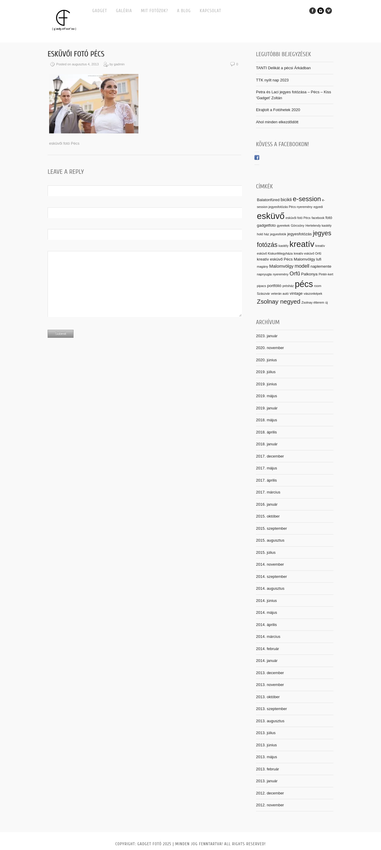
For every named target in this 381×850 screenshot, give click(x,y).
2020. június (266, 360)
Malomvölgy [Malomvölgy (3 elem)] (281, 266)
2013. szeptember (271, 709)
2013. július (266, 733)
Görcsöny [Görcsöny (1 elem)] (298, 225)
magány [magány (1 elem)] (262, 266)
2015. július (266, 552)
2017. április (266, 480)
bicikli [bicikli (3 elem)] (286, 199)
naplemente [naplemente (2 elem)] (320, 266)
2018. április (266, 432)
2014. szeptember (271, 576)
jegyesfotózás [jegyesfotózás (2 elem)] (299, 234)
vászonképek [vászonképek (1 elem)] (313, 293)
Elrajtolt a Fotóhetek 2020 (278, 110)
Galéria (124, 10)
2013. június (266, 745)
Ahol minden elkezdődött (277, 122)
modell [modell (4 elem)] (302, 266)
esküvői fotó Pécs (76, 54)
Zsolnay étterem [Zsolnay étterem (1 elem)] (313, 302)
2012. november (270, 805)
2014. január (266, 660)
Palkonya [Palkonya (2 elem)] (309, 274)
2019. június (266, 384)
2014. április (266, 624)
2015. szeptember (271, 528)
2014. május (266, 612)
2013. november (270, 684)
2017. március (268, 492)
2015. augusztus (270, 540)
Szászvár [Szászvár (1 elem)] (263, 293)
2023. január (266, 336)
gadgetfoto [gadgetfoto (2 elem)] (266, 225)
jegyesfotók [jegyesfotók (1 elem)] (278, 234)
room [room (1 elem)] (317, 286)
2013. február (267, 769)
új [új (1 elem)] (326, 302)
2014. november (270, 564)
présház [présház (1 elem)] (288, 286)
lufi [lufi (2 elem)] (318, 259)
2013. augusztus (270, 721)
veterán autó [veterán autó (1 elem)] (279, 293)
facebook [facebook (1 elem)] (318, 218)
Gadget (99, 10)
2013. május (266, 757)
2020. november (270, 348)
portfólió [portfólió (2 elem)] (274, 285)
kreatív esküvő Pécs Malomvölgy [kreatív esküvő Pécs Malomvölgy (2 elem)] (286, 259)
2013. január (266, 781)
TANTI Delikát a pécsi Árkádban (283, 68)
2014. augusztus (270, 588)
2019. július (266, 372)
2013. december (270, 673)
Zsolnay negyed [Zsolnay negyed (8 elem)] (278, 301)
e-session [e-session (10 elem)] (307, 199)
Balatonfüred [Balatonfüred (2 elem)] (268, 200)
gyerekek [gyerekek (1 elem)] (283, 225)
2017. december (270, 456)
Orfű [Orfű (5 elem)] (295, 274)
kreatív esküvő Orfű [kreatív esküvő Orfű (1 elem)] (307, 253)
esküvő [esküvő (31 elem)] (271, 216)
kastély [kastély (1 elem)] (283, 245)
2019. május (266, 396)
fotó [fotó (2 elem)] (329, 217)
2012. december (270, 793)
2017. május (266, 468)
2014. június (266, 600)
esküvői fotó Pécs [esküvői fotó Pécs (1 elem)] (298, 218)
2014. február (267, 648)
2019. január (266, 408)
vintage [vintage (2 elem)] (296, 293)
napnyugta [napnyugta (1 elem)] (264, 274)
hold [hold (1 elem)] (260, 234)
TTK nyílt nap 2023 (272, 80)
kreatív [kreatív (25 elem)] (302, 244)
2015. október (268, 516)
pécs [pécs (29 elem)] (304, 284)
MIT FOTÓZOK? (154, 10)
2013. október (268, 697)
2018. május (266, 420)
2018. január (266, 444)
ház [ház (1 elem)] (266, 234)
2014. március (268, 636)
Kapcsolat (210, 10)
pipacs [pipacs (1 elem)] (261, 286)
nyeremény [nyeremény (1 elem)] (280, 274)
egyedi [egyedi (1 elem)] (318, 207)
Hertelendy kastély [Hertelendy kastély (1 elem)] (318, 225)
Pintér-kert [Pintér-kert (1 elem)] (325, 274)
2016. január (266, 504)
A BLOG (184, 10)
